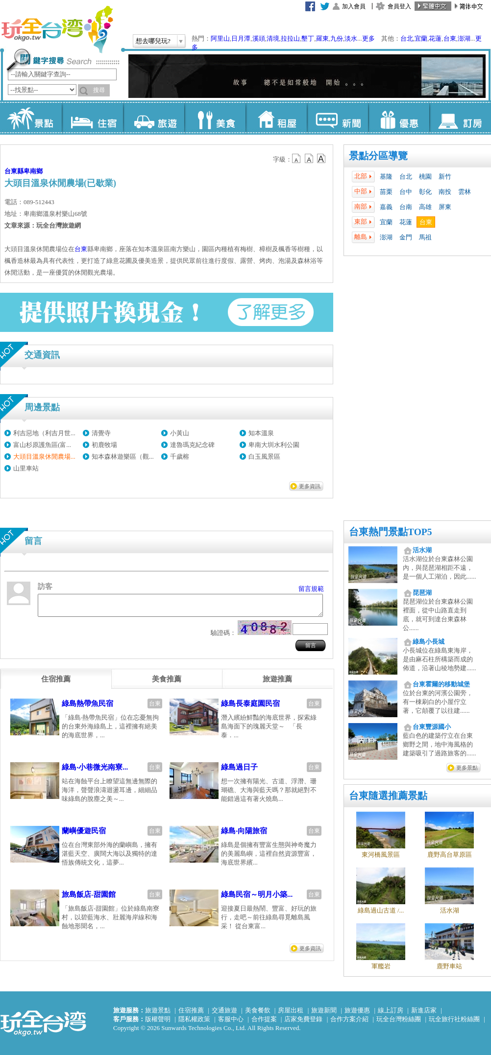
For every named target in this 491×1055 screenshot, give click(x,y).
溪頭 (258, 38)
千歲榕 (179, 456)
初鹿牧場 (104, 444)
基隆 (386, 176)
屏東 (445, 207)
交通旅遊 (224, 1010)
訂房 (460, 117)
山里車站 (26, 468)
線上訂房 (390, 1010)
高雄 (425, 207)
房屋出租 (290, 1010)
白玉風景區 (264, 456)
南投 (445, 191)
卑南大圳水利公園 (273, 444)
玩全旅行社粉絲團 (454, 1019)
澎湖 (464, 38)
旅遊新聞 (324, 1010)
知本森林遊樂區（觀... (123, 456)
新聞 (337, 117)
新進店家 (424, 1010)
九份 (336, 38)
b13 (309, 159)
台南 (405, 207)
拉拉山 (290, 38)
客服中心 (231, 1019)
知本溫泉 (261, 433)
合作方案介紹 (349, 1019)
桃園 (425, 176)
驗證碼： (223, 637)
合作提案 (264, 1019)
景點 (31, 117)
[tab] (55, 683)
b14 (321, 159)
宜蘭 (421, 38)
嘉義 (386, 207)
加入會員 (354, 6)
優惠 (398, 117)
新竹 (445, 176)
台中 (405, 191)
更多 (368, 38)
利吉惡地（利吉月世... (44, 433)
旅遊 (153, 117)
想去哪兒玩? (153, 41)
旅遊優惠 (357, 1010)
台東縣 (14, 171)
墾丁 (307, 38)
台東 (449, 38)
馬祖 (425, 237)
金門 (405, 237)
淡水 (350, 38)
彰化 (425, 191)
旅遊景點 (158, 1010)
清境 (273, 38)
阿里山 (220, 38)
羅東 (322, 38)
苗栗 (386, 191)
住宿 (92, 117)
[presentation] (55, 683)
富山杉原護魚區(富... (42, 444)
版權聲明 (158, 1019)
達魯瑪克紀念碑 (192, 444)
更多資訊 (309, 486)
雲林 (464, 191)
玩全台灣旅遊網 (56, 29)
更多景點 (467, 768)
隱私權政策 (194, 1019)
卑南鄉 (33, 171)
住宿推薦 (191, 1010)
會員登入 (399, 6)
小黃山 (179, 433)
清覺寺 (101, 433)
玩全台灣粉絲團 (398, 1019)
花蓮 (435, 38)
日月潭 (240, 38)
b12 (297, 159)
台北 (406, 38)
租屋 (276, 117)
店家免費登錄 (303, 1019)
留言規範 (311, 588)
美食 (215, 117)
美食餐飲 (257, 1010)
